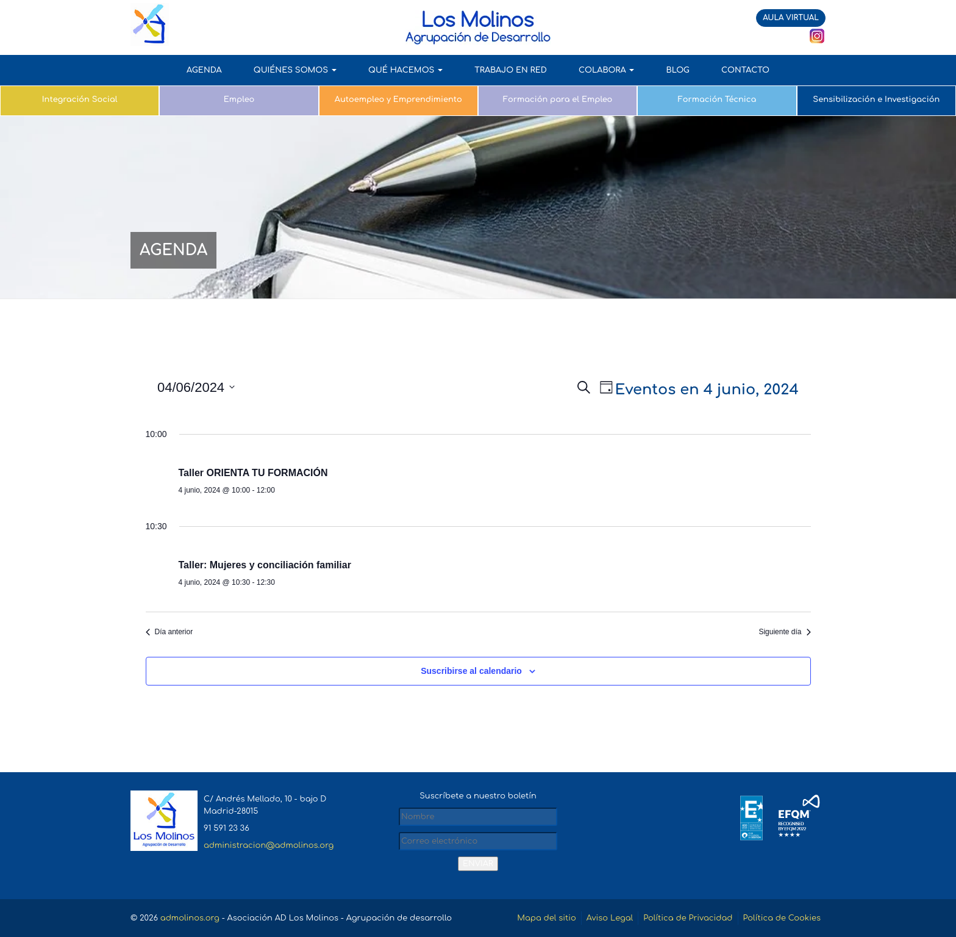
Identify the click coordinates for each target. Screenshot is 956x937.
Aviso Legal (610, 918)
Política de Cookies (782, 918)
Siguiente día (784, 632)
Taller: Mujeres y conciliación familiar (265, 565)
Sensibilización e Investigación (876, 99)
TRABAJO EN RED (510, 70)
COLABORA (607, 70)
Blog (677, 70)
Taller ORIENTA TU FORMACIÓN (253, 473)
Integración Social (80, 99)
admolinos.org (189, 918)
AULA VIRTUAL (791, 17)
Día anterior (169, 632)
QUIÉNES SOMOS (295, 70)
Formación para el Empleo (558, 99)
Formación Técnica (717, 99)
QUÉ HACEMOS (405, 70)
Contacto (745, 70)
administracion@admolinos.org (269, 845)
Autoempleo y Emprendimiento (398, 99)
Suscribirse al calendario (471, 671)
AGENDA (204, 70)
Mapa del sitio (546, 918)
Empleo (239, 99)
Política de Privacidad (687, 918)
